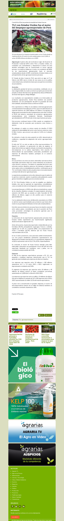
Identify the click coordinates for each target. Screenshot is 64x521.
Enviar (41, 315)
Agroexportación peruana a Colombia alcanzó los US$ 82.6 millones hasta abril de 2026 (16, 339)
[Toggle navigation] (53, 9)
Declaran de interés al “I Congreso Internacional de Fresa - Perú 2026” (32, 338)
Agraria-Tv (15, 471)
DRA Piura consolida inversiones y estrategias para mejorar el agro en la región (48, 338)
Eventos (14, 482)
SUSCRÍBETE (15, 517)
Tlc (20, 319)
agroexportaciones (27, 319)
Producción (15, 490)
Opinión (14, 486)
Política (14, 488)
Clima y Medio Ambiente (19, 480)
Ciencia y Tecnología (18, 477)
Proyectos (15, 493)
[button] (47, 324)
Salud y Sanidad (16, 497)
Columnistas (15, 499)
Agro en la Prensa (17, 473)
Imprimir (48, 315)
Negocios (15, 484)
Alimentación (16, 475)
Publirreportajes (16, 495)
